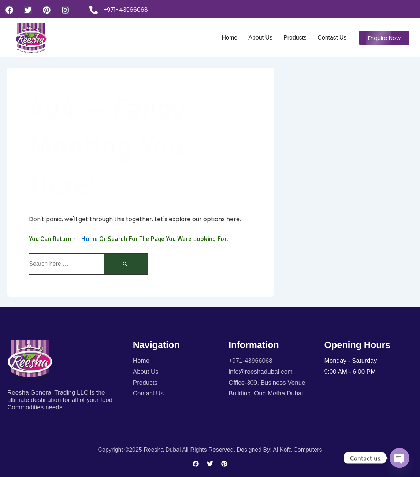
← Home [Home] (85, 239)
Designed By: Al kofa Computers (279, 450)
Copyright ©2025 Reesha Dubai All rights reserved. (167, 450)
